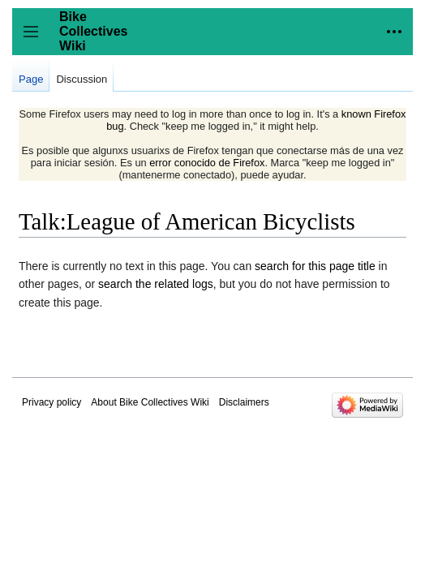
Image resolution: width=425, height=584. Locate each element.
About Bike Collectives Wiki (149, 402)
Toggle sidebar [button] (36, 39)
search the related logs (155, 283)
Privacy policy (51, 402)
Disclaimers (244, 402)
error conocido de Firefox (206, 163)
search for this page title (315, 266)
